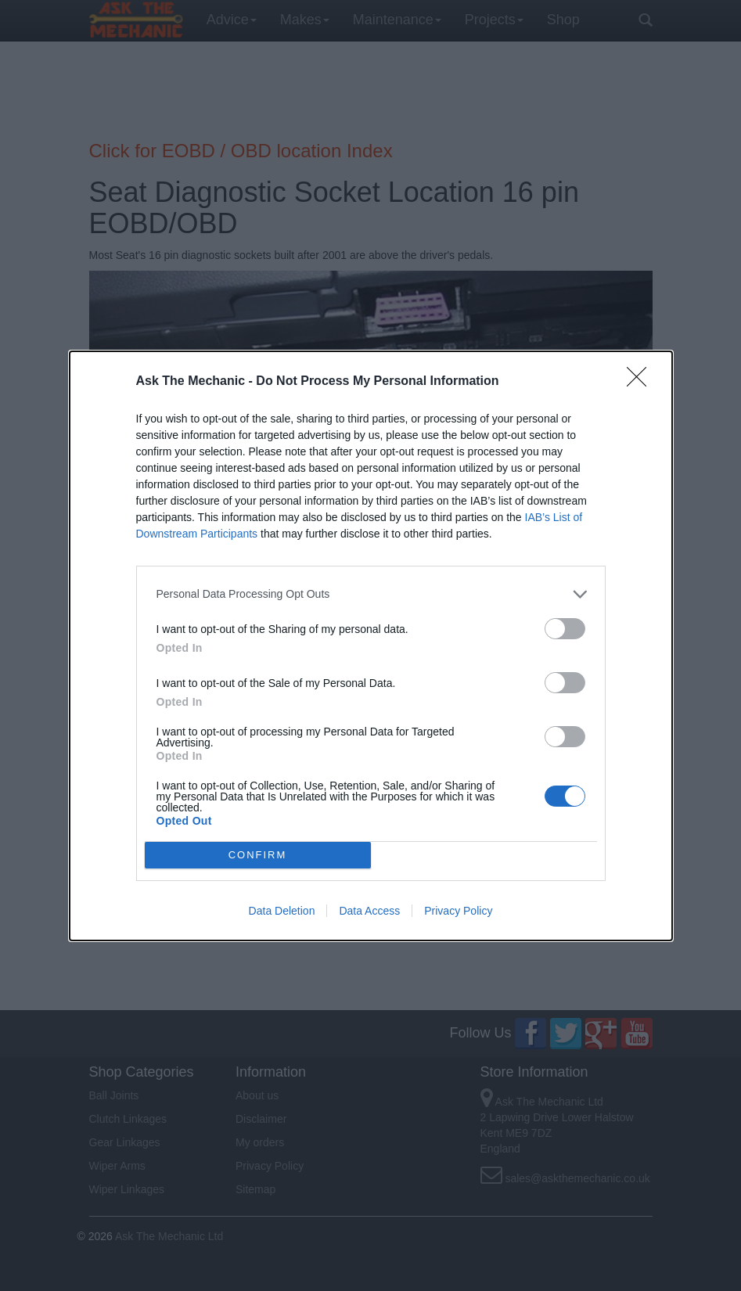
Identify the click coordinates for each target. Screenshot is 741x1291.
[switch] (565, 628)
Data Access (369, 910)
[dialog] (371, 645)
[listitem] (370, 594)
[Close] (641, 382)
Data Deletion (282, 910)
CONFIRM (257, 854)
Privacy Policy (458, 910)
